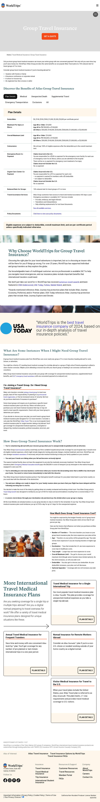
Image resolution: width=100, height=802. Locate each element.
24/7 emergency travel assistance (24, 376)
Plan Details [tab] (10, 96)
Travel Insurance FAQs (58, 756)
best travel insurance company (60, 324)
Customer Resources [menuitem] (68, 768)
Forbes (48, 285)
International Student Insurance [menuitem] (44, 781)
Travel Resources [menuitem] (66, 772)
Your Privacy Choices (14, 797)
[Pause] (95, 14)
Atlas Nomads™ (70, 643)
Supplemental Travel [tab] (60, 96)
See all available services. (42, 208)
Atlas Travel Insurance (38, 753)
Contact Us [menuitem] (87, 777)
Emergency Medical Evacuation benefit (28, 464)
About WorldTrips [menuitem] (87, 769)
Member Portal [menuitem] (65, 775)
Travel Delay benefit (10, 492)
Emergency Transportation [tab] (16, 102)
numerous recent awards (69, 282)
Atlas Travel (25, 421)
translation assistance (22, 454)
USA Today (39, 285)
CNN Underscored (26, 285)
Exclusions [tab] (37, 102)
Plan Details (86, 619)
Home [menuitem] (9, 55)
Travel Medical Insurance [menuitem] (20, 55)
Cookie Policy (39, 795)
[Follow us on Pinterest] (14, 780)
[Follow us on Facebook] (5, 780)
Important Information (12, 795)
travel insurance (20, 450)
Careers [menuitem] (86, 774)
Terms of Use (51, 795)
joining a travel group (31, 392)
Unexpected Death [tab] (39, 96)
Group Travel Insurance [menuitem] (38, 55)
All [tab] (47, 102)
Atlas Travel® (61, 595)
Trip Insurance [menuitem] (41, 777)
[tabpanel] (50, 169)
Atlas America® (60, 696)
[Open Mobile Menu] (97, 5)
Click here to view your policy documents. (47, 214)
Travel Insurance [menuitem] (42, 768)
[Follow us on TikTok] (18, 780)
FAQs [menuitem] (61, 778)
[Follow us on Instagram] (9, 780)
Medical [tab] (23, 96)
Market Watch (58, 285)
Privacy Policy (27, 795)
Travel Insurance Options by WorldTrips (67, 753)
